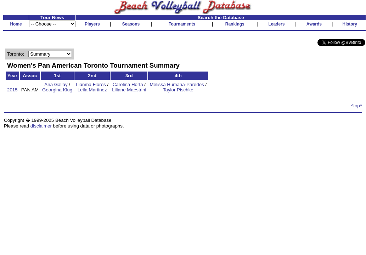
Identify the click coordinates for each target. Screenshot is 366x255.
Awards (314, 24)
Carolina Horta (128, 84)
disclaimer (41, 126)
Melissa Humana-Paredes (177, 84)
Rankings (234, 24)
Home (16, 24)
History (350, 24)
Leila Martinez (92, 89)
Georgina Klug (57, 89)
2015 (12, 89)
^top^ (356, 105)
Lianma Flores (91, 84)
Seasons (131, 24)
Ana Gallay (55, 84)
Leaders (276, 24)
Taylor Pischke (178, 89)
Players (92, 24)
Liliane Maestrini (129, 89)
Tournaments (182, 24)
